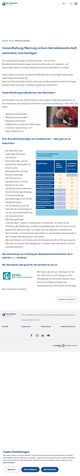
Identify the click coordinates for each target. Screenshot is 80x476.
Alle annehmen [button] (50, 469)
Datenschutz (46, 326)
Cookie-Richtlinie (9, 462)
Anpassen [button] (11, 469)
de (64, 3)
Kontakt (5, 326)
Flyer (13, 257)
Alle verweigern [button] (30, 469)
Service (11, 41)
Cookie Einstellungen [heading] (16, 452)
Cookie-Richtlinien (68, 326)
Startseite (5, 41)
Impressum (26, 326)
